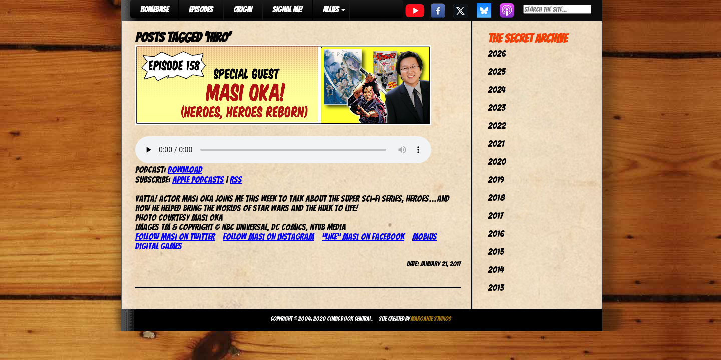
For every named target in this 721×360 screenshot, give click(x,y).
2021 (496, 143)
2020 (497, 161)
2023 (496, 107)
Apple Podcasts (198, 179)
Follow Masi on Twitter (175, 237)
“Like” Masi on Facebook (363, 237)
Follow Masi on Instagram (268, 237)
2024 (496, 89)
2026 (497, 53)
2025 (496, 71)
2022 (497, 125)
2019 (496, 179)
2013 (496, 287)
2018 (496, 197)
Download (185, 169)
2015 (496, 251)
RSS (236, 179)
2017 (495, 215)
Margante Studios (431, 319)
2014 (496, 269)
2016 (496, 233)
